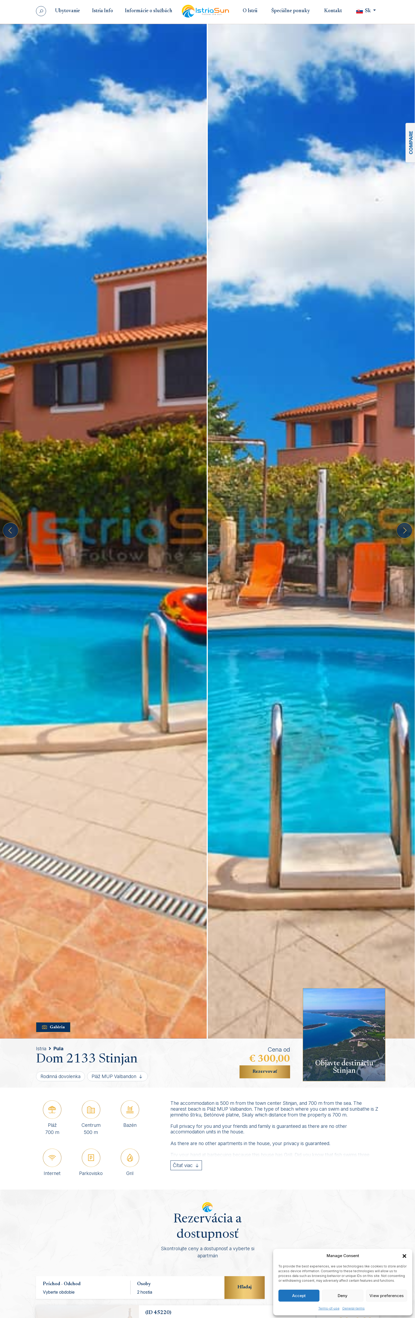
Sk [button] (364, 11)
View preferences (386, 1295)
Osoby (144, 1284)
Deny (343, 1295)
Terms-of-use (329, 1308)
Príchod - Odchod (61, 1284)
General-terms (353, 1308)
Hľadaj (244, 1287)
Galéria (53, 1027)
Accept (299, 1295)
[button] (404, 1255)
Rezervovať (264, 1071)
